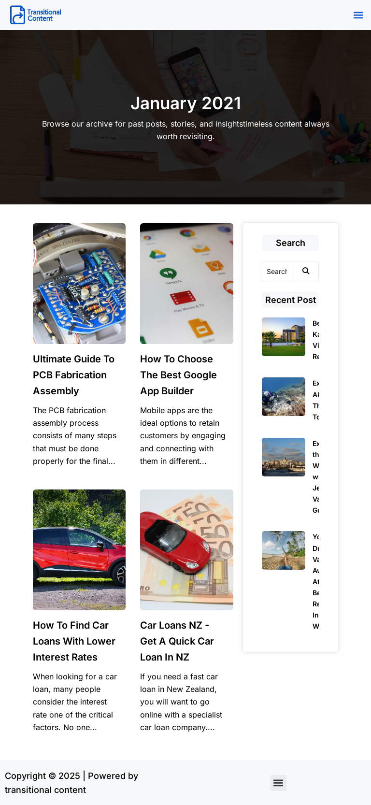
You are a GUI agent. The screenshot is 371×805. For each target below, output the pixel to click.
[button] (358, 15)
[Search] (278, 271)
